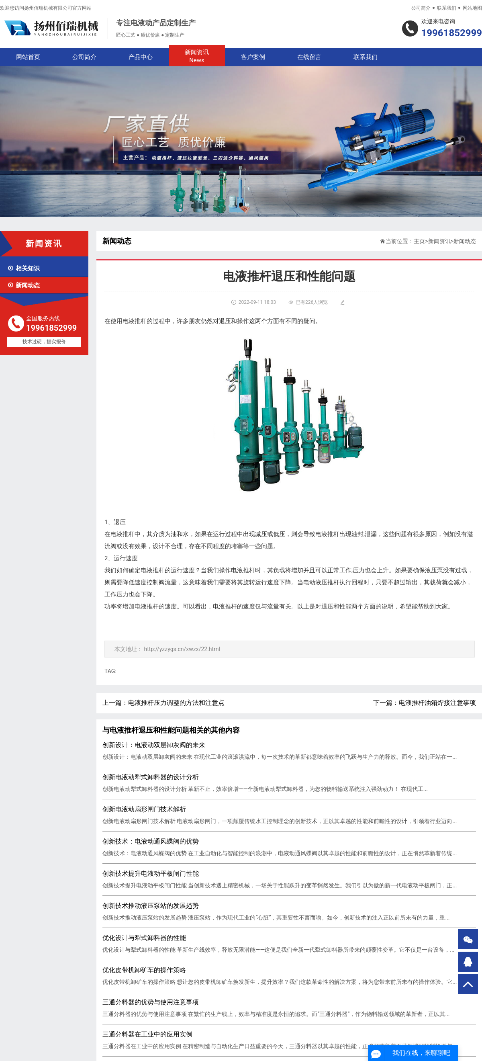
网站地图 (472, 8)
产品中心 (141, 57)
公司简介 (421, 8)
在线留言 (309, 57)
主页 (419, 241)
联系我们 (446, 8)
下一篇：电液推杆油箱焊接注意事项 (424, 703)
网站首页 (28, 57)
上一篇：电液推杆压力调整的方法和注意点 (163, 703)
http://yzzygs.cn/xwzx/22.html (182, 649)
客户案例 (253, 57)
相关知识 (23, 268)
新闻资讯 (197, 56)
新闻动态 (23, 285)
